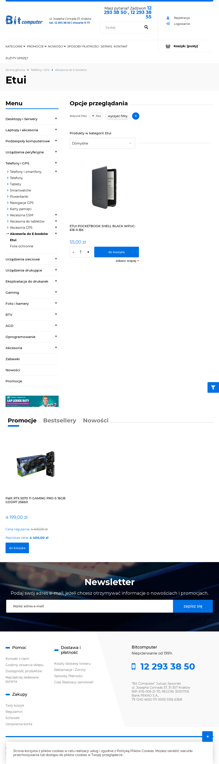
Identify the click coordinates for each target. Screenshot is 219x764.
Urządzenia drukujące (24, 270)
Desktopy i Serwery (21, 119)
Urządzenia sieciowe (23, 259)
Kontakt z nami (17, 659)
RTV (9, 315)
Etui (13, 240)
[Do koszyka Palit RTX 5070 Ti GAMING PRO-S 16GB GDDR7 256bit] (17, 548)
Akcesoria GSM (21, 215)
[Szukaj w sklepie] (121, 27)
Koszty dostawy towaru (72, 664)
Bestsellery (59, 420)
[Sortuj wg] (102, 143)
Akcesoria (14, 348)
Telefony (16, 178)
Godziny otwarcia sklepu (24, 665)
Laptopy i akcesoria (22, 130)
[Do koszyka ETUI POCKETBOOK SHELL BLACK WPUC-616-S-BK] (116, 252)
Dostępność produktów (24, 671)
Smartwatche (20, 190)
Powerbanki (19, 197)
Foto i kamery (17, 303)
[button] (127, 260)
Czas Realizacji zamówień (73, 682)
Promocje (14, 381)
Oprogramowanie (20, 337)
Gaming (12, 292)
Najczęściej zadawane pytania (22, 679)
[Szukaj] (146, 27)
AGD (9, 326)
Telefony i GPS (17, 163)
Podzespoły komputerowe (28, 141)
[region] (32, 401)
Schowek (12, 718)
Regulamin (14, 712)
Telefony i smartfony (26, 172)
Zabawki (13, 359)
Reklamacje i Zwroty (70, 670)
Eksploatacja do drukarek (27, 281)
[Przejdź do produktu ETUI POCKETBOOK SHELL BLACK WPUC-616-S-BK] (104, 187)
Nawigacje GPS (22, 203)
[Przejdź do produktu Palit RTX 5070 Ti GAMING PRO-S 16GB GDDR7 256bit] (36, 468)
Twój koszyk (15, 705)
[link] (32, 401)
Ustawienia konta (19, 724)
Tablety (15, 184)
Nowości (13, 370)
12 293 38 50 (166, 666)
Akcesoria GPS (21, 228)
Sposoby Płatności (68, 676)
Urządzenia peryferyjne (25, 152)
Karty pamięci (21, 209)
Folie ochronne (21, 246)
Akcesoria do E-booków (29, 234)
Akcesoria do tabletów (27, 221)
